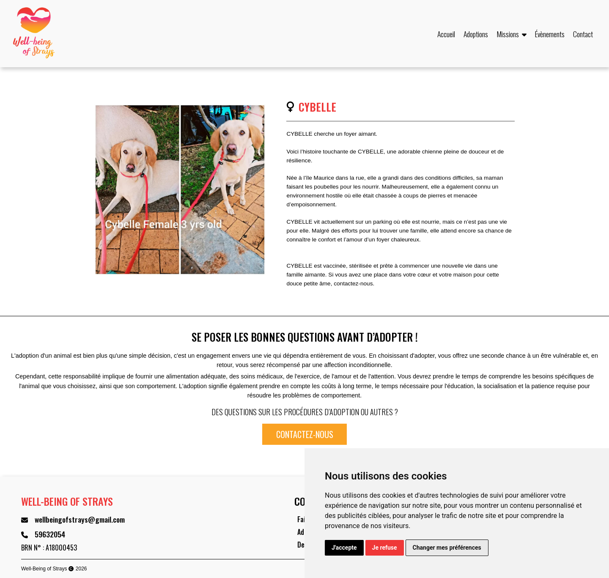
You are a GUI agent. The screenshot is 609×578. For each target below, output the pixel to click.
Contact (583, 33)
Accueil (446, 33)
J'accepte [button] (344, 547)
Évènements (550, 33)
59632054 (50, 534)
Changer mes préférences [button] (447, 547)
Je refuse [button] (384, 547)
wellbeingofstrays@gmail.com (80, 519)
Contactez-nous (304, 434)
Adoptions (476, 33)
